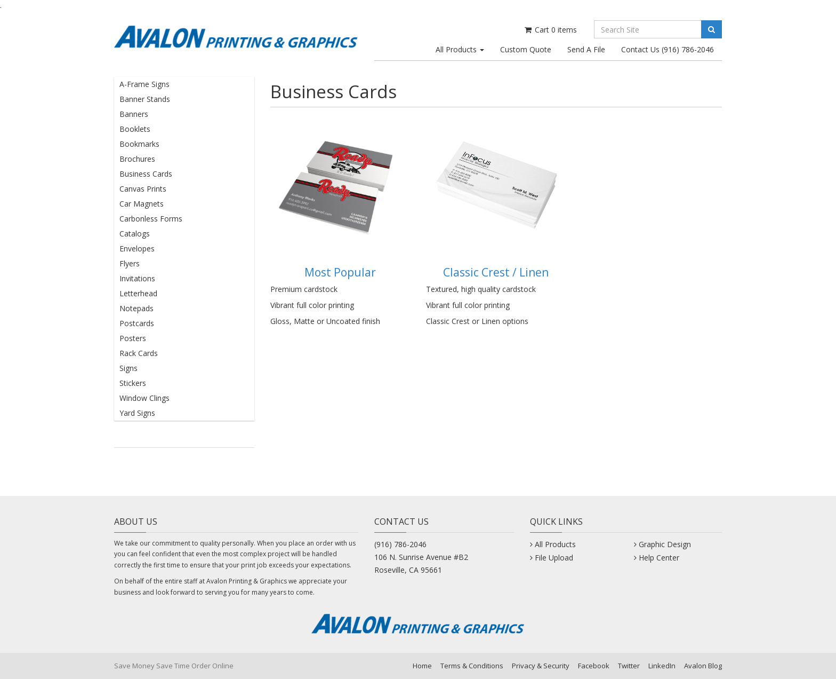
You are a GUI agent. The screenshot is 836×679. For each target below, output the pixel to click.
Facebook (593, 665)
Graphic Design (665, 544)
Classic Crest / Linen (496, 272)
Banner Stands (144, 99)
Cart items (550, 30)
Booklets (134, 129)
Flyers (129, 263)
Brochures (137, 159)
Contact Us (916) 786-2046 (667, 49)
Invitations (137, 278)
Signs (128, 368)
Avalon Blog (703, 665)
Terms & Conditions (471, 665)
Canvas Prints (142, 189)
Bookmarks (139, 144)
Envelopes (137, 248)
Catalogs (134, 233)
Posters (132, 338)
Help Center (659, 557)
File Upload (554, 557)
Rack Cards (138, 353)
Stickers (132, 383)
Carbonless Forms (150, 219)
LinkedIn (662, 665)
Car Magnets (141, 204)
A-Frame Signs (144, 84)
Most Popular (340, 272)
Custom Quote (525, 49)
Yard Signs (137, 413)
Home (422, 665)
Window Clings (144, 398)
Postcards (136, 323)
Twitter (629, 665)
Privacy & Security (540, 665)
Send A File (586, 49)
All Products (460, 49)
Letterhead (138, 293)
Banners (133, 114)
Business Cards (145, 174)
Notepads (136, 308)
